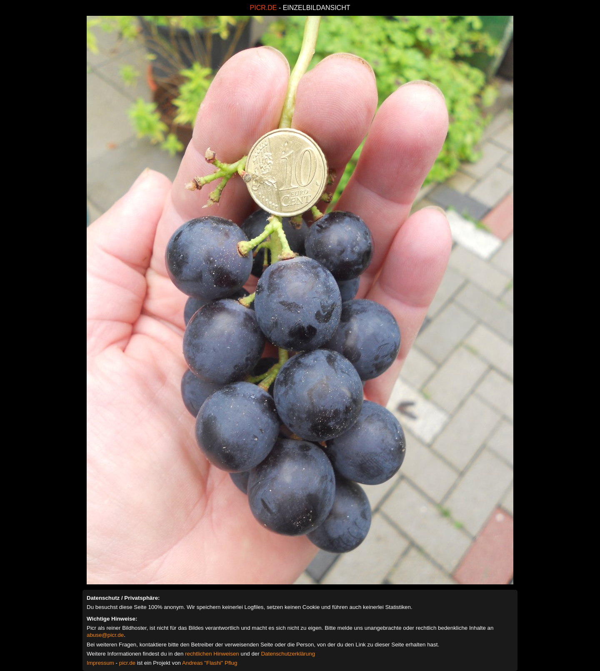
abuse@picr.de (105, 635)
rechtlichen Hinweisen (212, 654)
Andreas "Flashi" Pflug (209, 663)
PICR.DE (263, 7)
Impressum (100, 663)
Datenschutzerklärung (288, 654)
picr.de (127, 663)
